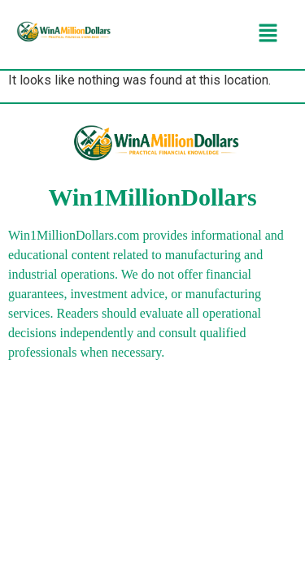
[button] (268, 34)
